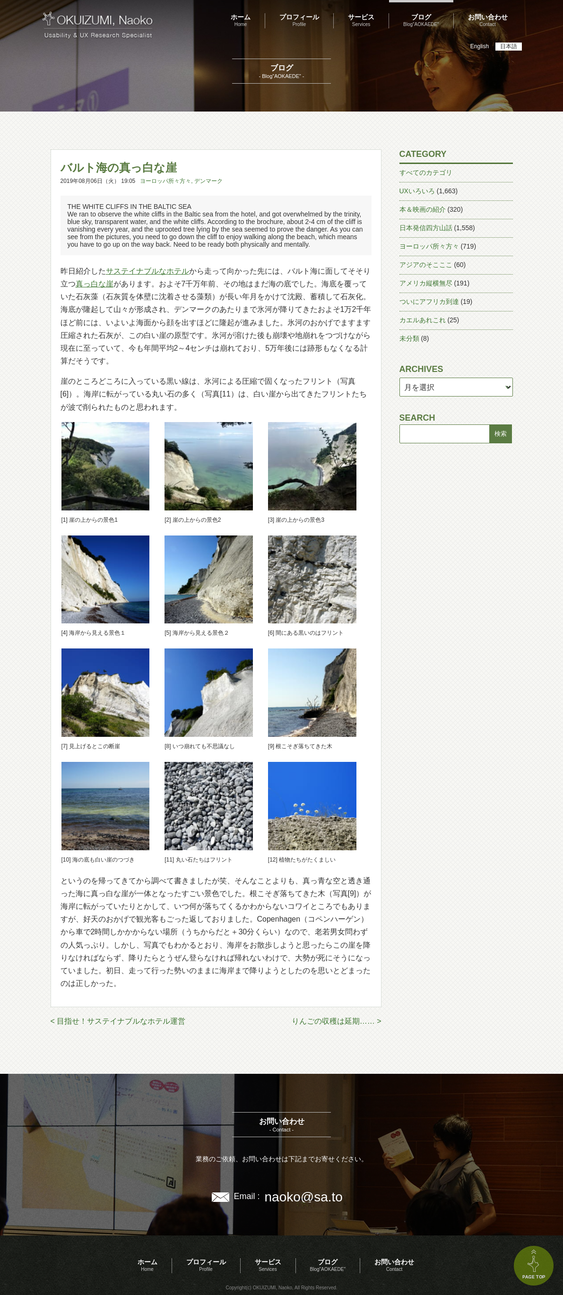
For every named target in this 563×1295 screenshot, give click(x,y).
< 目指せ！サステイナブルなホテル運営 (118, 1021)
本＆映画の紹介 (422, 209)
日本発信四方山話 (425, 228)
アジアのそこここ (425, 264)
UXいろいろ (417, 191)
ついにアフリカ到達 (429, 301)
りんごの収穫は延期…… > (336, 1021)
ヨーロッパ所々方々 (165, 181)
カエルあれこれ (422, 320)
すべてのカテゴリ (425, 172)
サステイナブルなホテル (147, 271)
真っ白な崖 (94, 284)
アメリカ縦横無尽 (425, 283)
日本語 (508, 46)
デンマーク (208, 181)
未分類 (409, 338)
